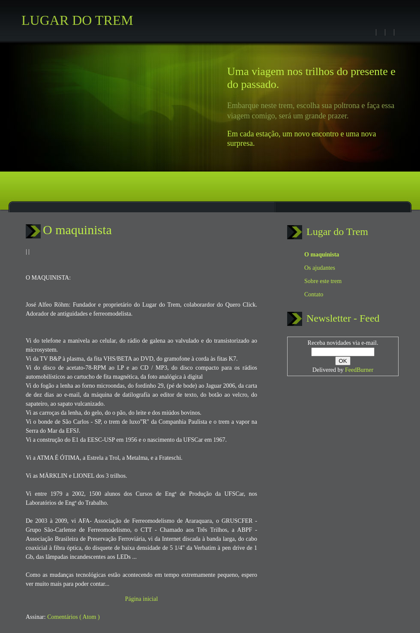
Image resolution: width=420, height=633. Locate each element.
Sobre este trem (323, 281)
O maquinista (77, 230)
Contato (313, 294)
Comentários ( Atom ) (73, 617)
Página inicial (141, 599)
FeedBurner (359, 370)
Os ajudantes (319, 268)
